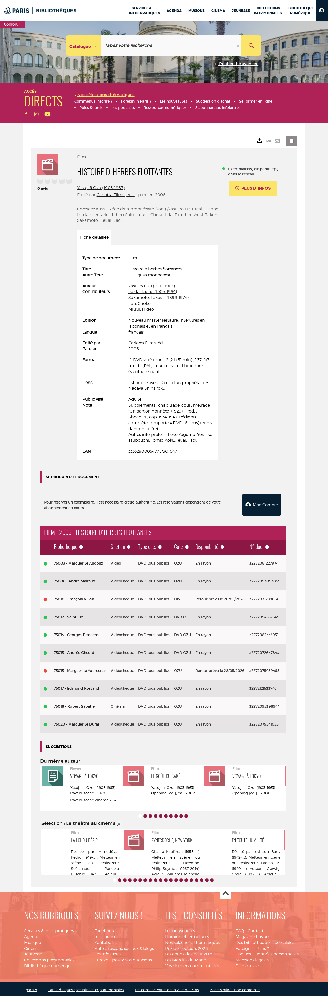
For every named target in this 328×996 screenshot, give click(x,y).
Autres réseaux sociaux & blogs (124, 946)
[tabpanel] (147, 355)
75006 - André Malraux (74, 579)
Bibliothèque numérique (48, 963)
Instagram (105, 934)
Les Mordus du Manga (187, 957)
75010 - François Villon (74, 597)
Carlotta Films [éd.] (116, 194)
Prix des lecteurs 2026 (186, 946)
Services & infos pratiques (49, 928)
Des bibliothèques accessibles (264, 940)
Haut (225, 891)
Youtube (103, 940)
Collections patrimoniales (49, 957)
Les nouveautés (180, 928)
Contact (255, 928)
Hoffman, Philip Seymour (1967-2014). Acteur (175, 866)
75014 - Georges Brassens (76, 632)
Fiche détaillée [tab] (94, 237)
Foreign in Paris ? (252, 946)
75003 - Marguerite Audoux (78, 561)
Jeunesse (33, 952)
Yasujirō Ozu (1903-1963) (101, 187)
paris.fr (31, 987)
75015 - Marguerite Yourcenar (80, 668)
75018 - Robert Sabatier (75, 704)
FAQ (239, 928)
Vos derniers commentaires (192, 963)
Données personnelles (276, 952)
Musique (32, 940)
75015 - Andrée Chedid (74, 650)
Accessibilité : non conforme (235, 987)
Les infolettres (108, 952)
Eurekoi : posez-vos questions (123, 957)
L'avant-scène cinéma (89, 798)
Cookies (243, 952)
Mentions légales (252, 957)
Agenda (32, 934)
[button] (322, 10)
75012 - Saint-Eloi (69, 615)
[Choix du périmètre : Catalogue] (83, 45)
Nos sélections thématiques (192, 940)
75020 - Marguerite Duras (77, 722)
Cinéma (32, 946)
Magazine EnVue (252, 934)
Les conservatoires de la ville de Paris (167, 987)
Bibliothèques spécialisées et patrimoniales (86, 987)
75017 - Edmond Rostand (76, 686)
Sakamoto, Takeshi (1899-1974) (158, 297)
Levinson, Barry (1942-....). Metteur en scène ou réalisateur (256, 855)
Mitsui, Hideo (141, 309)
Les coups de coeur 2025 (189, 952)
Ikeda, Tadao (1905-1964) (152, 291)
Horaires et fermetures (187, 934)
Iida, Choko (139, 303)
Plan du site (247, 963)
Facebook (104, 928)
